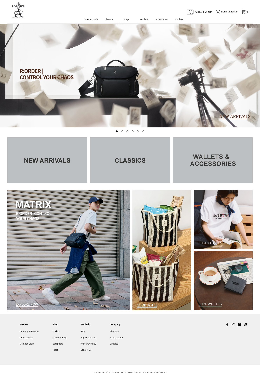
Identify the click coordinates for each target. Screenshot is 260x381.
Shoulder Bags (60, 338)
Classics (109, 20)
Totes (55, 350)
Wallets (144, 20)
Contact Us (86, 350)
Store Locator (116, 338)
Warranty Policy (88, 344)
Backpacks (58, 344)
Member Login (26, 344)
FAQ (83, 332)
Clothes (179, 20)
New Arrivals (91, 20)
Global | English (203, 12)
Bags (126, 20)
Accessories (161, 20)
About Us (114, 332)
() (247, 12)
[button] (117, 131)
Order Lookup (26, 338)
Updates (114, 344)
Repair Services (88, 338)
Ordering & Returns (29, 332)
